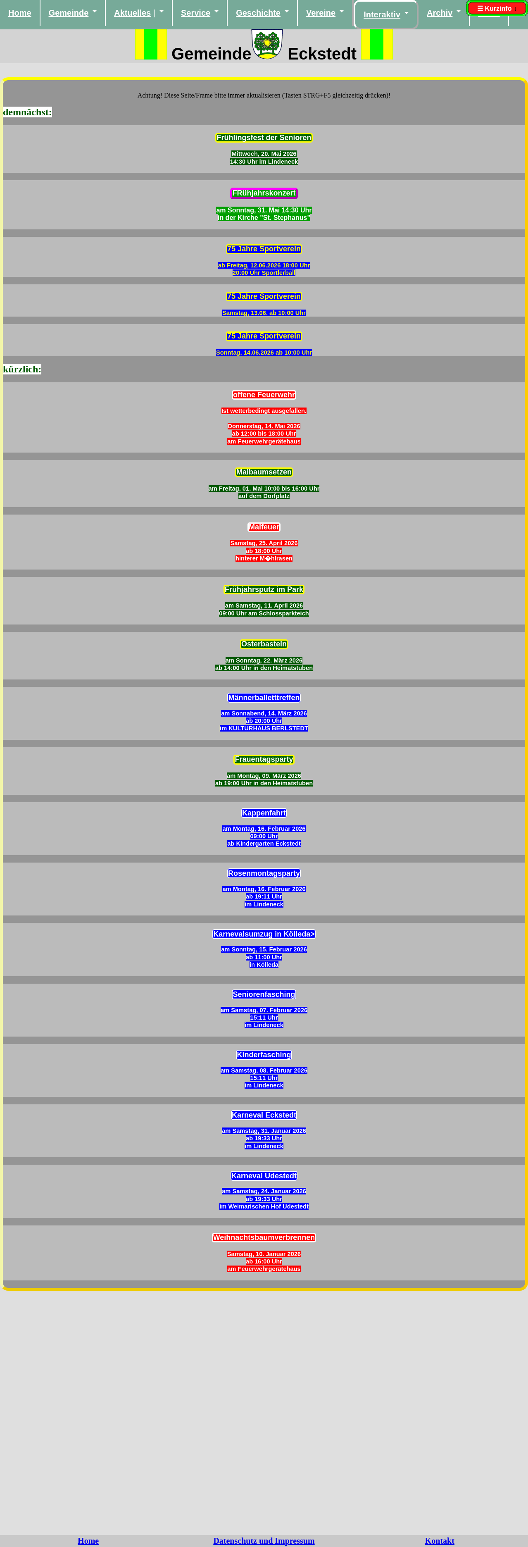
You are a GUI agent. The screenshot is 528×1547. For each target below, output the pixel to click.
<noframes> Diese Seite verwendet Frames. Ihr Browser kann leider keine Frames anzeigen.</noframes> (264, 803)
